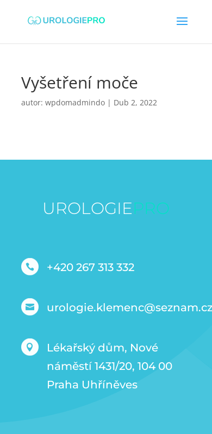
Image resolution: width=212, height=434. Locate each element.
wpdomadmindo (75, 102)
